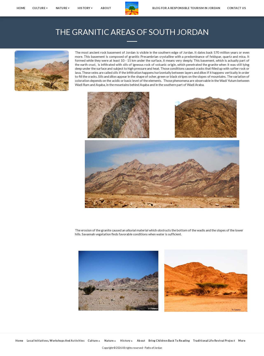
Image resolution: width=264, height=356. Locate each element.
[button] (40, 8)
